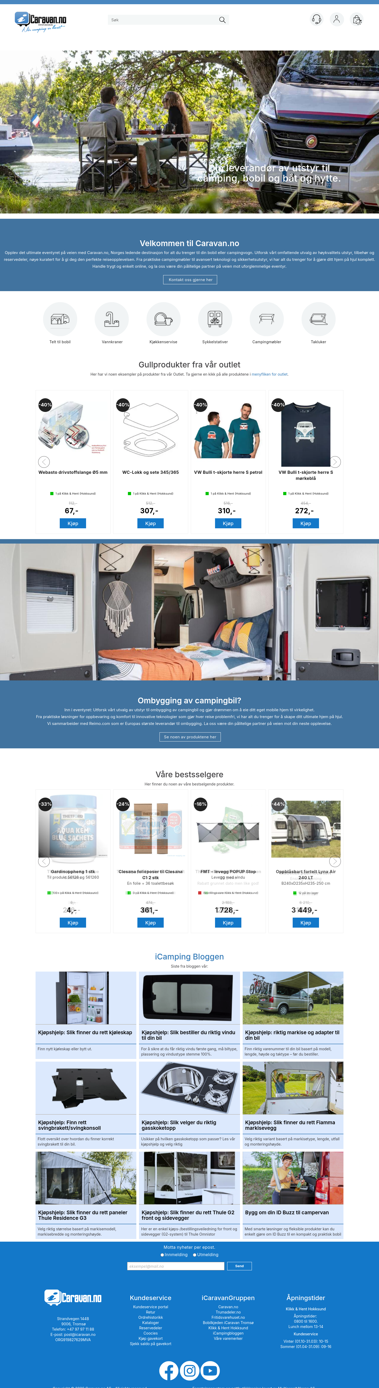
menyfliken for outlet (269, 374)
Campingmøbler (266, 327)
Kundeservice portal (150, 1307)
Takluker (318, 327)
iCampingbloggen (228, 1333)
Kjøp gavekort (151, 1338)
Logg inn (337, 20)
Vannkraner (112, 327)
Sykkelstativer (215, 327)
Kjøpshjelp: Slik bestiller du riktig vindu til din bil (188, 1035)
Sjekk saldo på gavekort (150, 1343)
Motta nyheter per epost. (189, 1247)
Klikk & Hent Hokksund (228, 1328)
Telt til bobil (60, 327)
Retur (150, 1312)
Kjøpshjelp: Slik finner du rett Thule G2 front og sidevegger (188, 1215)
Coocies (150, 1333)
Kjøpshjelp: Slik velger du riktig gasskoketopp (179, 1125)
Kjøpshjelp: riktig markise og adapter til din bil (292, 1035)
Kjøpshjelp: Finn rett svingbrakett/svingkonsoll (69, 1125)
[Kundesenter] (317, 19)
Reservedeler (150, 1328)
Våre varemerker (228, 1338)
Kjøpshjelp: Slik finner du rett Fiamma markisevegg (290, 1125)
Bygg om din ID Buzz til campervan (287, 1213)
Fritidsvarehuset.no (228, 1317)
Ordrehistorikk (150, 1317)
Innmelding (176, 1254)
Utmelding (207, 1254)
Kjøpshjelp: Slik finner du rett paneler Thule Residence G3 (82, 1215)
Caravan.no (228, 1307)
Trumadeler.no (228, 1312)
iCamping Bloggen (189, 956)
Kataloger (150, 1322)
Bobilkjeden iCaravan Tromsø (228, 1322)
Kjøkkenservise (163, 327)
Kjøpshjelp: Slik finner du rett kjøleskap (85, 1033)
